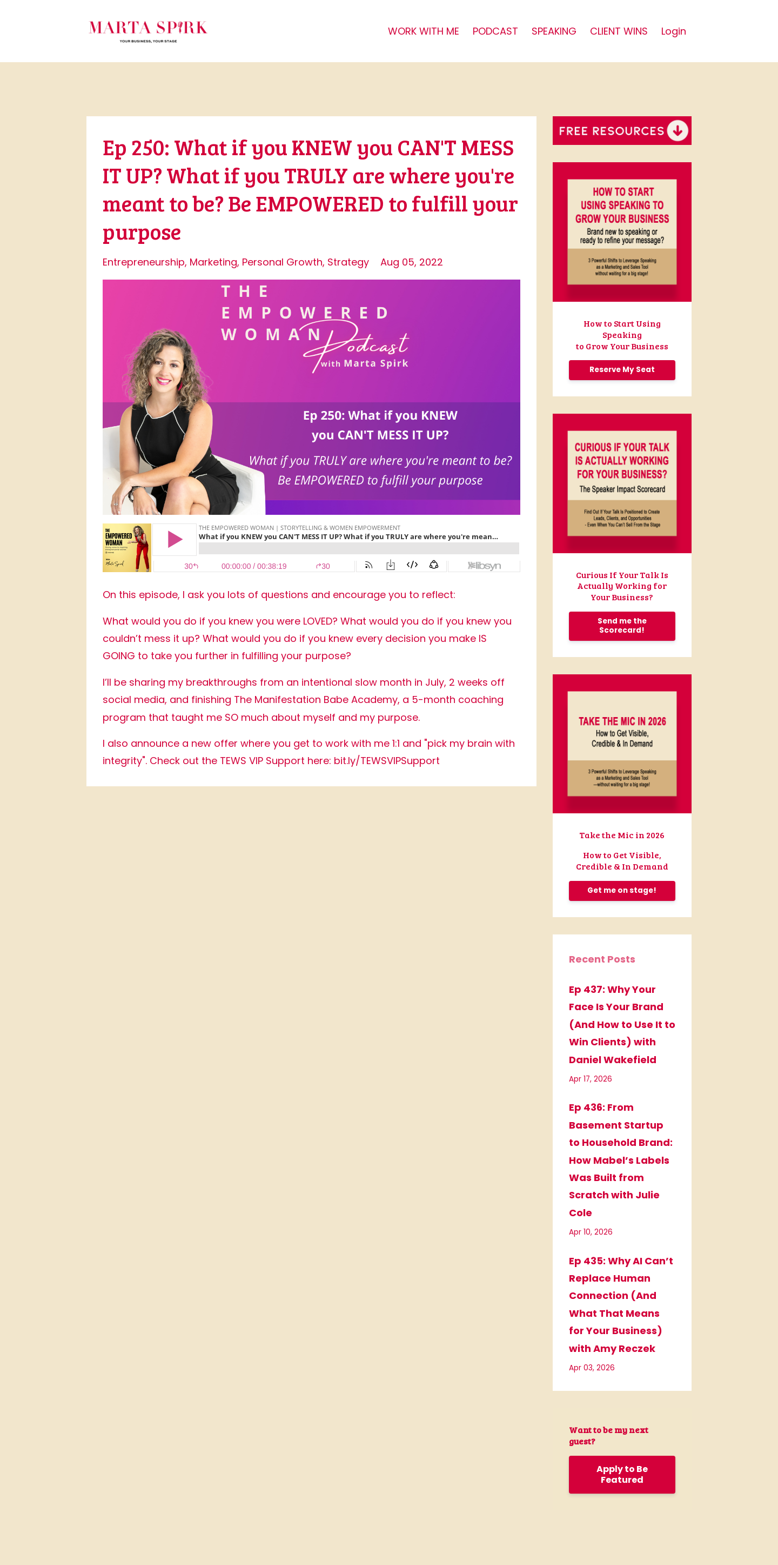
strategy (348, 262)
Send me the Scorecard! (622, 625)
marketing (213, 262)
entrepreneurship (144, 262)
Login (673, 31)
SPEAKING (554, 31)
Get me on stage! (621, 890)
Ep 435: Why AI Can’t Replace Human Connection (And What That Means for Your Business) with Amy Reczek (621, 1304)
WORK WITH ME (423, 31)
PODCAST (495, 31)
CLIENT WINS (619, 31)
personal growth (282, 262)
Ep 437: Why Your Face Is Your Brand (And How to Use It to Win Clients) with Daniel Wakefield (622, 1024)
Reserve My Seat (622, 369)
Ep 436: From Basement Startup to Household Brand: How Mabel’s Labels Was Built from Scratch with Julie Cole (621, 1159)
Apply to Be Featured (622, 1474)
